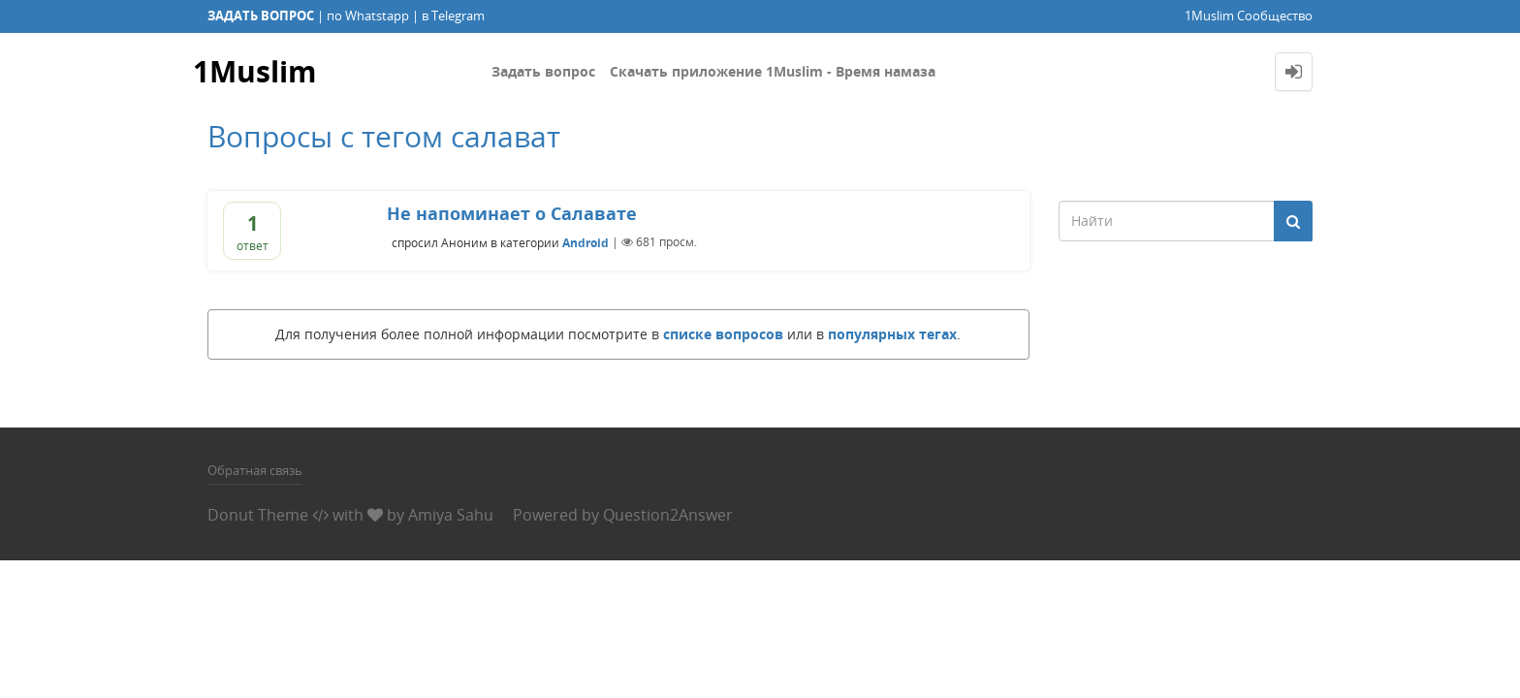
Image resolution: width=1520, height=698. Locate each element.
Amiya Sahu (450, 514)
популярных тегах (892, 334)
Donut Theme (257, 514)
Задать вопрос (543, 71)
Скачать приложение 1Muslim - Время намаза (772, 71)
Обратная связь (254, 470)
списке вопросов (723, 334)
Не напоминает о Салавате (512, 213)
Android (585, 242)
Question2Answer (668, 514)
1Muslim (254, 71)
